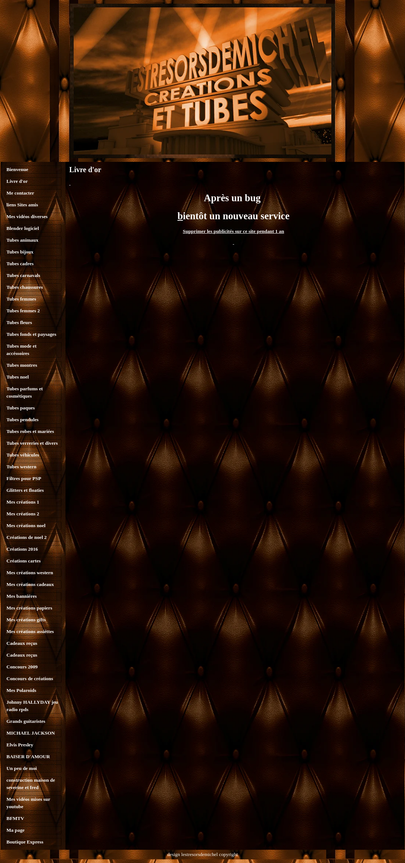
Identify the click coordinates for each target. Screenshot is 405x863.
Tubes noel (18, 377)
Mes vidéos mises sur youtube (28, 802)
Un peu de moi (22, 768)
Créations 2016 (22, 549)
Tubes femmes (21, 299)
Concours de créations (30, 678)
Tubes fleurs (19, 322)
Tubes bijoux (20, 252)
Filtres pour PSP (24, 478)
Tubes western (21, 466)
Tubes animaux (23, 240)
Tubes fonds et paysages (31, 334)
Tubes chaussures (25, 287)
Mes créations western (30, 572)
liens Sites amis (22, 204)
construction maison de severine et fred (31, 783)
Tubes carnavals (23, 275)
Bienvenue (17, 169)
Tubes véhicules (23, 455)
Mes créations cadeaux (30, 584)
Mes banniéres (22, 596)
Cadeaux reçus (22, 643)
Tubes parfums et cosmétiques (25, 392)
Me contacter (20, 193)
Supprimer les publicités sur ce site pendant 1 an (233, 231)
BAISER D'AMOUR (28, 756)
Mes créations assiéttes (30, 631)
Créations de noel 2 (27, 537)
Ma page (16, 830)
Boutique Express (25, 842)
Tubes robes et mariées (30, 431)
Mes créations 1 (23, 502)
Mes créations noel (26, 525)
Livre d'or (17, 181)
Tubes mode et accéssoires (22, 349)
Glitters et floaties (25, 490)
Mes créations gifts (26, 619)
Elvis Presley (20, 744)
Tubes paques (21, 408)
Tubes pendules (23, 419)
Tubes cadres (20, 263)
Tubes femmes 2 (23, 310)
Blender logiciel (23, 228)
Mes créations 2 (23, 513)
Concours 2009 (22, 667)
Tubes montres (22, 365)
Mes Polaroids (21, 690)
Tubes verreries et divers (32, 443)
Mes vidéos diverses (27, 216)
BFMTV (15, 818)
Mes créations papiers (29, 608)
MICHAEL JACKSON (31, 733)
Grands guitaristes (26, 721)
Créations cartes (24, 561)
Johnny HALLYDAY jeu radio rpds (32, 705)
